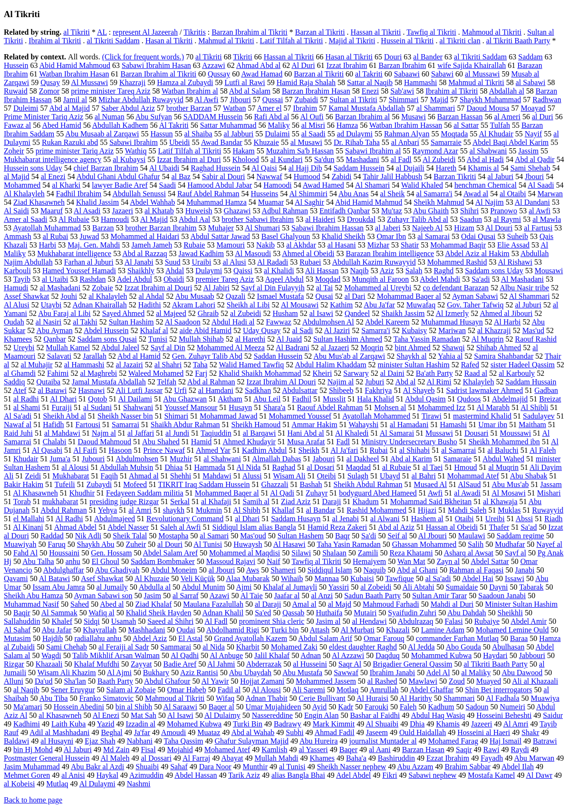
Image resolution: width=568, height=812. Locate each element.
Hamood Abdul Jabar (219, 185)
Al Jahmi (221, 664)
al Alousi (74, 467)
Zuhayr (316, 493)
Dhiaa (173, 467)
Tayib (21, 279)
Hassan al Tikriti (376, 32)
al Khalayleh (107, 296)
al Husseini (310, 664)
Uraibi (202, 262)
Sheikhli (510, 613)
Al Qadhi (185, 655)
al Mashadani (60, 288)
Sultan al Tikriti (353, 100)
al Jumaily (112, 587)
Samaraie (457, 459)
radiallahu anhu (97, 638)
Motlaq (347, 690)
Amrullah (383, 690)
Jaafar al (287, 596)
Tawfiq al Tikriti (431, 32)
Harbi (47, 245)
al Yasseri (312, 749)
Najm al (104, 433)
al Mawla (546, 219)
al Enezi (53, 176)
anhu (73, 561)
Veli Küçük (198, 578)
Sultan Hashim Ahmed (347, 339)
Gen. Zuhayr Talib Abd (207, 356)
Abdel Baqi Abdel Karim (510, 142)
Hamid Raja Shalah (306, 82)
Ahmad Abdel (75, 527)
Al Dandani (532, 202)
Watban (234, 108)
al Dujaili (410, 168)
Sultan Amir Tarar (439, 596)
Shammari (459, 698)
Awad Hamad (261, 74)
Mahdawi (216, 476)
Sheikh (308, 450)
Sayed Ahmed (123, 313)
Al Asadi (87, 211)
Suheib (517, 236)
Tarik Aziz (244, 775)
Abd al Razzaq (144, 253)
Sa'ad (528, 527)
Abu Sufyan (153, 117)
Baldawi (16, 741)
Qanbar (55, 339)
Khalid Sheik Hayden (159, 613)
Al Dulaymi (97, 784)
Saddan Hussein (278, 356)
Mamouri (230, 245)
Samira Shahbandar (503, 356)
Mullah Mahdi (276, 758)
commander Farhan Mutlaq (457, 638)
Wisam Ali (289, 476)
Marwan (550, 194)
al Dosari (320, 467)
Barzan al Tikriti (320, 32)
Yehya (107, 510)
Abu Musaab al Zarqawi (102, 134)
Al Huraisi (372, 698)
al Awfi (539, 211)
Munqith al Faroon (380, 279)
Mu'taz (391, 211)
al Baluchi (503, 450)
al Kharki (66, 185)
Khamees (18, 339)
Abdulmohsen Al (328, 322)
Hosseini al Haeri (483, 732)
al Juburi (528, 305)
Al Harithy (415, 698)
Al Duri (303, 65)
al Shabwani (488, 151)
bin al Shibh (134, 707)
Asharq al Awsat (468, 553)
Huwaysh (247, 544)
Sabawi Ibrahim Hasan (156, 65)
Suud (173, 262)
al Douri (170, 544)
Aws (252, 570)
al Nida (213, 647)
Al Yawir (215, 681)
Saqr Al (349, 664)
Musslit (334, 399)
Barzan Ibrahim (402, 65)
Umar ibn (492, 424)
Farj (201, 373)
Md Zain (116, 749)
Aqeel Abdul (284, 279)
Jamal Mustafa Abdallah (109, 382)
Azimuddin (146, 775)
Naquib (374, 570)
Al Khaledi (352, 433)
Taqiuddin (216, 433)
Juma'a (59, 459)
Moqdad (327, 279)
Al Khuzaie (152, 578)
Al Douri (498, 228)
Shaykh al (411, 356)
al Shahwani (222, 459)
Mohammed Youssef (300, 416)
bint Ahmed (413, 348)
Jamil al (75, 100)
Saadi (167, 185)
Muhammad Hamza (216, 202)
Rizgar (14, 664)
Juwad (89, 236)
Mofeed (135, 484)
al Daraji (268, 604)
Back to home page (33, 800)
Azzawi (213, 65)
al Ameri (507, 117)
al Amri (139, 510)
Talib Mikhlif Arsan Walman (116, 655)
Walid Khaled (422, 185)
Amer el (269, 108)
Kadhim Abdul (264, 450)
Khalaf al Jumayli (290, 587)
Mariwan (452, 330)
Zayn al (448, 561)
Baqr (342, 536)
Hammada (209, 467)
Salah (414, 271)
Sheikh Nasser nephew (351, 767)
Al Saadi (541, 185)
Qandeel (357, 313)
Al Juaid (289, 339)
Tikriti (242, 57)
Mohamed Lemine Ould (512, 630)
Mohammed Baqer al (227, 493)
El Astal (190, 638)
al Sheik (392, 194)
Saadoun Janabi (502, 596)
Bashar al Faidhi (375, 715)
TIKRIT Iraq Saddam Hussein (204, 484)
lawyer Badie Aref (119, 185)
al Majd (339, 604)
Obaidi (174, 279)
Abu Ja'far (379, 305)
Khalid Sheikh (343, 236)
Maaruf (51, 211)
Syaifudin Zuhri (412, 613)
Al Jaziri (337, 330)
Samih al (256, 501)
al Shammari (435, 108)
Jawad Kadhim (201, 253)
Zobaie (102, 288)
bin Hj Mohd (33, 749)
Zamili (368, 553)
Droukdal (361, 219)
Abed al (112, 604)
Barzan (103, 228)
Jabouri (324, 459)
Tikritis (194, 32)
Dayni (498, 587)
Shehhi (180, 476)
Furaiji (61, 407)
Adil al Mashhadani (59, 732)
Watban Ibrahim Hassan (405, 125)
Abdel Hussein (106, 330)
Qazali (236, 296)
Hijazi (427, 510)
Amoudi (173, 732)
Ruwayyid (548, 510)
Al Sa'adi (17, 416)
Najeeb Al (427, 228)
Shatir (410, 245)
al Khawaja (500, 501)
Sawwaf (346, 673)
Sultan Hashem (301, 536)
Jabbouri (532, 655)
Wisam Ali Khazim (67, 673)
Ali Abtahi (418, 587)
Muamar (271, 202)
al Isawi (321, 313)
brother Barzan (189, 108)
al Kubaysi (129, 159)
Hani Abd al (305, 433)
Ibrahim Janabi (392, 673)
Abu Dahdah (466, 613)
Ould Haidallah (422, 732)
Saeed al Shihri (170, 621)
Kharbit (248, 647)
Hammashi (420, 82)
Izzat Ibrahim (347, 65)
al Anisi (73, 775)
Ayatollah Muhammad (47, 228)
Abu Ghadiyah (117, 570)
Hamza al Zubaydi (185, 82)
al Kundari (286, 159)
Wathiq (136, 151)
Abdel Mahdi (440, 279)
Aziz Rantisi (199, 673)
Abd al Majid (69, 108)
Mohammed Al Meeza (231, 348)
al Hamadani (409, 424)
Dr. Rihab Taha (357, 142)
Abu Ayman (54, 330)
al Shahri (168, 365)
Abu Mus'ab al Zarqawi (349, 356)
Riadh (553, 519)
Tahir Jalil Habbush (392, 176)
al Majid (16, 176)
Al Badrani (292, 348)
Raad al (475, 373)
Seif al (397, 536)
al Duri (542, 117)
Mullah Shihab (201, 339)
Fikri (389, 775)
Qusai (324, 296)
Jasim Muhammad (32, 767)
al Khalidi (279, 271)
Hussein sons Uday (33, 168)
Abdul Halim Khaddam (330, 365)
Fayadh (492, 758)
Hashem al (427, 519)
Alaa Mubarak (248, 578)
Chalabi (55, 442)
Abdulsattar (300, 390)
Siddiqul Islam (330, 570)
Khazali (398, 630)
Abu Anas (353, 194)
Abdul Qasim (425, 399)
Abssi (524, 519)
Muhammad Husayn (452, 322)
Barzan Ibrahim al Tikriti (250, 32)
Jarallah (94, 356)
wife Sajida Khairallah (471, 65)
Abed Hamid (61, 125)
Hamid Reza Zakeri (337, 527)
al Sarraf (186, 596)
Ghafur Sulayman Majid (251, 741)
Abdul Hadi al (233, 322)
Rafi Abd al (271, 117)
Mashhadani (146, 630)
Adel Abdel (353, 775)
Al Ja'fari (344, 450)
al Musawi (306, 142)
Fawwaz (278, 322)
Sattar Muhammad (228, 125)
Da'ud (44, 681)
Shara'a (274, 407)
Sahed (79, 604)
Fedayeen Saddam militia (144, 493)
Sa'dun (324, 159)
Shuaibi (147, 767)
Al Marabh (493, 407)
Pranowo (503, 211)
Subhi (294, 732)
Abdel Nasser (128, 527)
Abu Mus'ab (510, 484)
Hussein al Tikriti (407, 41)
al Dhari (247, 519)
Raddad (52, 536)
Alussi (252, 476)
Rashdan (92, 279)
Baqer (348, 749)
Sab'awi (402, 91)
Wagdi (51, 655)
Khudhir (82, 493)
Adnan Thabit (266, 698)
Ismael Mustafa (280, 296)
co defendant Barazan (456, 288)
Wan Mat (411, 561)
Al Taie (252, 596)
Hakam (243, 151)
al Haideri (320, 219)
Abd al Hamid (139, 356)
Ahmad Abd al (258, 65)
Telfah (166, 382)
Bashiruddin (396, 758)
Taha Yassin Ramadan (427, 339)
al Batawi (52, 390)
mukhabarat (60, 501)
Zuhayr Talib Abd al (417, 219)
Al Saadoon (183, 322)
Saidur (553, 715)
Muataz (208, 732)
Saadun (471, 219)
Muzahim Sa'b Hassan (300, 151)
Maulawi (471, 536)
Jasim (152, 596)
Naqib (359, 271)
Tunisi (157, 339)
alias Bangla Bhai (298, 775)
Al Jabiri (216, 288)
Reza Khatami (411, 553)
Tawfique (399, 578)
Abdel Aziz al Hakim (477, 253)
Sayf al (515, 553)
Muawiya (545, 698)
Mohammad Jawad (228, 416)
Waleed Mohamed (155, 373)
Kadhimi (26, 724)
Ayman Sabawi (475, 296)
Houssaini (64, 553)
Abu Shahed (161, 442)
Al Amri (516, 724)
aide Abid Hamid (205, 330)
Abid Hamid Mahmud (368, 202)
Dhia (417, 724)
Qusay (50, 82)
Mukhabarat (70, 476)
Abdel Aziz (150, 638)
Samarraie (446, 142)
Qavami (16, 578)
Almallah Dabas (276, 459)
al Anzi (322, 596)
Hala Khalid (375, 399)
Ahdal (174, 271)
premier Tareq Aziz (224, 279)
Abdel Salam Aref (170, 553)
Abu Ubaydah (250, 673)
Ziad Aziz (296, 501)
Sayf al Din (168, 348)
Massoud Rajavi (231, 561)
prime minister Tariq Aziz (75, 151)
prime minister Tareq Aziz (110, 91)
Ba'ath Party (434, 373)
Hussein (16, 65)
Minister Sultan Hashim (521, 604)
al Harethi (250, 339)
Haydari (495, 655)
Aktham (230, 399)
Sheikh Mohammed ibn (504, 442)
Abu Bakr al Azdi (97, 767)
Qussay (219, 74)
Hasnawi (91, 390)
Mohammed (22, 185)
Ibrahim (305, 108)
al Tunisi (292, 767)
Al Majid (154, 219)
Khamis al (483, 168)
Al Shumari (262, 228)
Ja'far (142, 732)
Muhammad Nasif (31, 604)
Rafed (470, 365)
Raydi (520, 749)
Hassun (161, 134)
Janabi (525, 570)
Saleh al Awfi (180, 527)
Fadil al (229, 690)
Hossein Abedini (79, 707)
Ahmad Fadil (335, 732)
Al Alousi (266, 690)
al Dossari (156, 758)
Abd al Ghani (417, 570)
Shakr (530, 732)
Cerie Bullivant (322, 698)
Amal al (304, 604)
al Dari (355, 296)
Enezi (370, 91)
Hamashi (453, 424)
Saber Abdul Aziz (128, 108)
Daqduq (387, 655)
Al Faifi (85, 450)
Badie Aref (179, 664)
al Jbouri (222, 570)
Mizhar (378, 245)
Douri (393, 57)
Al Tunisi (207, 544)
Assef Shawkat (26, 296)
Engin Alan (321, 715)
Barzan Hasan (423, 749)
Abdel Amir (528, 621)
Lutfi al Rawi (244, 82)
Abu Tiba (53, 698)
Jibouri (240, 100)
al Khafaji (216, 501)
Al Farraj (196, 758)
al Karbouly (517, 373)
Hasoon (120, 450)
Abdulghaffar (63, 570)
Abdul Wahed (503, 459)
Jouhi (69, 296)
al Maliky (476, 673)
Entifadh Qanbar (344, 211)
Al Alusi (16, 305)
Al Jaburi (78, 749)
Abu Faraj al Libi (64, 313)
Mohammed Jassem (326, 681)
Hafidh (53, 424)
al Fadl (401, 159)
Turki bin (284, 630)
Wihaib (292, 578)
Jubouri (93, 459)
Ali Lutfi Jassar (139, 390)
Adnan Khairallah (99, 305)
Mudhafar (510, 544)
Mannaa (326, 578)
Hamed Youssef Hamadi (79, 271)
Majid (439, 100)
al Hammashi (84, 365)
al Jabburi (239, 134)
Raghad (283, 467)
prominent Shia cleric (272, 621)
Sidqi (92, 621)
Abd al (405, 382)
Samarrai (125, 424)
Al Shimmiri (308, 194)
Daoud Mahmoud (104, 442)
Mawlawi (423, 681)
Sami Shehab (530, 168)
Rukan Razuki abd (70, 142)
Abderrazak (264, 664)
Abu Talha (38, 561)
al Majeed (171, 313)
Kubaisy (414, 330)
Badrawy (287, 724)
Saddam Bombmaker (163, 561)
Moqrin (372, 348)
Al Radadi (272, 262)
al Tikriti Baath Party (518, 41)
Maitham (532, 424)
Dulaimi (277, 134)
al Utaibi (55, 279)
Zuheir (135, 544)
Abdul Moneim (174, 570)
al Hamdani (215, 390)
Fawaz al (17, 125)
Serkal (180, 501)
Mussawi (439, 433)
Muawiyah (20, 544)
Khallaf (283, 510)
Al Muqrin (487, 339)
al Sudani (97, 407)
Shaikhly (140, 271)
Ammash (17, 236)
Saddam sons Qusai (107, 339)
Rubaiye (487, 621)
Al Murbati (357, 630)
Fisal (148, 749)
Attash (320, 630)
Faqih (109, 476)
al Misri (313, 125)
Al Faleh (542, 450)
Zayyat (141, 664)
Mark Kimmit (334, 724)
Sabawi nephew (432, 775)
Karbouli (17, 271)
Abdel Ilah (517, 767)
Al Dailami (135, 399)
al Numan (110, 117)
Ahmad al (144, 476)
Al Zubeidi (439, 159)
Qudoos (469, 399)
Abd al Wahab (252, 732)
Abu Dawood (522, 673)
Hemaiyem (369, 561)
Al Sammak (59, 613)
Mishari (549, 493)
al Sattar (466, 125)
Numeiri (512, 707)
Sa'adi (481, 279)
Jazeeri (481, 724)
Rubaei (310, 262)
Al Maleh (115, 758)
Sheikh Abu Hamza (33, 596)
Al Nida (248, 467)
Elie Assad (513, 245)
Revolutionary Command (184, 519)
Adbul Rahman (285, 211)
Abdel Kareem (387, 322)
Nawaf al (17, 424)
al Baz (180, 176)
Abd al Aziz (396, 527)
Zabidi (342, 176)
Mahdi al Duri (452, 604)
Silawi (301, 553)
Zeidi (33, 476)
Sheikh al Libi (248, 305)
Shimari (176, 416)
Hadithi (149, 305)
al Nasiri (49, 322)
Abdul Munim (203, 587)
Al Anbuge (226, 655)
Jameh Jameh (151, 245)
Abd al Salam (249, 91)
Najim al (340, 382)
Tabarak (531, 587)
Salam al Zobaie (131, 690)
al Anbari (405, 142)
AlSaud (469, 484)
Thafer (499, 527)
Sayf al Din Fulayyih (273, 288)
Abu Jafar (57, 630)
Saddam (530, 57)
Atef (19, 390)
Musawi (413, 117)
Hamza (347, 125)
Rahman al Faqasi (476, 570)
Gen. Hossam (111, 553)
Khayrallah (99, 630)
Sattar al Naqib (370, 82)
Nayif (533, 134)
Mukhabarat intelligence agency (52, 159)
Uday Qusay (262, 330)
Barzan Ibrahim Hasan (316, 91)
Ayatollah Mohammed (376, 416)
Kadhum (441, 707)
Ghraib (208, 313)
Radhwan (546, 100)
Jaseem (377, 732)
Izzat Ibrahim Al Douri (281, 382)
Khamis (448, 724)
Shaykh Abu (96, 544)
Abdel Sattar (490, 561)
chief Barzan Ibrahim (106, 168)
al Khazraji (494, 330)
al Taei (433, 467)
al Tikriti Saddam (113, 41)
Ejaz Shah (100, 741)
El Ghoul (105, 561)
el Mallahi (28, 519)
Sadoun (477, 707)
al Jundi (177, 433)
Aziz (387, 271)
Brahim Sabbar (468, 767)
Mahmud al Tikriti (226, 41)
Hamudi (16, 288)
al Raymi (507, 219)
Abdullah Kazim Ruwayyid (374, 262)
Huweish (198, 211)
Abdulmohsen (137, 459)
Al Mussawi (89, 82)
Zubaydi (99, 484)
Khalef (61, 621)
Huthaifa (329, 613)
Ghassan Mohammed (424, 544)
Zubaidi (306, 100)
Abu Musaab (194, 296)
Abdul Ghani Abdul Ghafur (118, 176)
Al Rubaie (73, 219)
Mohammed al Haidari (144, 236)
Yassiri (338, 587)
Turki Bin (247, 724)
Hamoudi (115, 219)
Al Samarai (397, 433)
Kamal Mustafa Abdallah (366, 108)
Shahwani (138, 407)
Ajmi (243, 587)
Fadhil (301, 399)
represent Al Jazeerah (145, 32)
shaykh (173, 510)
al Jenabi (345, 519)
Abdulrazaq (415, 621)
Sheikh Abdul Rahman (368, 484)
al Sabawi (531, 82)
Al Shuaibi (382, 724)
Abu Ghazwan (185, 399)
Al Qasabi (47, 450)
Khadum (366, 501)
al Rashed (382, 681)
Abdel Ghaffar (432, 690)
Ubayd (390, 476)
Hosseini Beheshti (503, 715)
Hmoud (465, 467)
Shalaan (334, 553)
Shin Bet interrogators (498, 690)
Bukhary (156, 673)
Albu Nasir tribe (524, 288)
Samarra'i (375, 330)
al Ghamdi (20, 373)
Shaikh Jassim (402, 313)
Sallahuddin (22, 621)
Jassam (551, 484)
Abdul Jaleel (120, 348)
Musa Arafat (306, 442)
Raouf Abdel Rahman (330, 407)
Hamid (201, 442)
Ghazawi (237, 211)
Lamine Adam (442, 630)
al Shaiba (198, 134)
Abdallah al (506, 91)
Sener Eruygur (73, 690)
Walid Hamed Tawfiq (251, 365)
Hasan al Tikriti (169, 41)
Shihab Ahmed (498, 348)
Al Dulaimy (222, 715)
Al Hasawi (289, 544)
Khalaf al (154, 330)
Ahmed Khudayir (249, 442)
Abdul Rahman (63, 510)
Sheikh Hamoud (256, 424)
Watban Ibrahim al (190, 91)
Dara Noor (215, 767)
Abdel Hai (477, 578)
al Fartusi (538, 228)
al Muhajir (37, 365)
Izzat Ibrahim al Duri (189, 159)
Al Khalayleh (24, 194)
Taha (200, 365)
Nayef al (549, 544)
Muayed (488, 681)
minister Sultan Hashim (414, 365)
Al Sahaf (17, 630)
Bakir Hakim (23, 484)
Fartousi (88, 424)
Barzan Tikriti (454, 176)
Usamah (123, 621)
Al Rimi (439, 382)
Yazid (106, 724)
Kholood (245, 159)
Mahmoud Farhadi (391, 604)
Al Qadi (282, 493)
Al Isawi (180, 715)
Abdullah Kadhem (120, 125)
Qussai (272, 100)
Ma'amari (27, 707)
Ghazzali (275, 484)
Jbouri (534, 176)
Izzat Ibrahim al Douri (159, 288)
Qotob (97, 399)
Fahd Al (25, 553)
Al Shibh (246, 510)
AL (102, 32)
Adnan (310, 655)
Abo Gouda (463, 647)
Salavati (59, 356)
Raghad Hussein (215, 168)
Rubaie (194, 245)
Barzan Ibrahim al (362, 117)
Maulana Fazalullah (213, 604)
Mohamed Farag (453, 741)
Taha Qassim (183, 741)
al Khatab (159, 211)
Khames (322, 758)
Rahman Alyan (407, 134)
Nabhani (140, 741)
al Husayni (56, 741)
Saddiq (14, 382)
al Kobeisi (19, 784)
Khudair (25, 459)
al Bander (428, 57)
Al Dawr (539, 775)
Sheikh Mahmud (439, 202)
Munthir (255, 767)
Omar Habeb (186, 690)
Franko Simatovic (106, 698)
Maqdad (358, 467)
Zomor (49, 91)
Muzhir (181, 459)
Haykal (107, 775)
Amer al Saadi (26, 219)
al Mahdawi (62, 433)
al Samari (214, 536)
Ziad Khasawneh (39, 202)
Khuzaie (266, 142)
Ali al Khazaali (535, 681)
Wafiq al (101, 613)
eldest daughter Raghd (363, 647)
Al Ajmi (119, 673)
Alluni (13, 681)
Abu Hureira (318, 741)
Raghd (443, 271)
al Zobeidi (375, 587)
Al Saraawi (180, 707)
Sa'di (368, 536)
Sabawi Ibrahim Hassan (327, 228)
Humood (307, 176)
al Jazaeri (335, 348)
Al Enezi (106, 715)
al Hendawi (369, 621)
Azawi (220, 596)
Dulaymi (208, 271)
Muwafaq (420, 305)
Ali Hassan (322, 271)
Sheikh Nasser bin (125, 416)
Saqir (464, 749)
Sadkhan (258, 390)
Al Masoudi (253, 253)
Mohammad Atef (473, 476)
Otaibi (464, 519)
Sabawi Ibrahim (133, 142)
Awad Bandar (221, 142)
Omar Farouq (384, 638)
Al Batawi (54, 578)
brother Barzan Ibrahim (160, 228)
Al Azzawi (348, 655)
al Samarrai (458, 450)
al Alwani (385, 519)
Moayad (533, 108)
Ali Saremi (308, 690)
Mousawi (549, 271)
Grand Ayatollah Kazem (250, 638)
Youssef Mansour (191, 407)
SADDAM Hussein (213, 117)
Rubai (379, 450)
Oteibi (326, 476)
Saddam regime (520, 536)
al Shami (26, 407)
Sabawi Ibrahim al (373, 151)
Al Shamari (372, 185)
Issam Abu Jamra (58, 587)
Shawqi (453, 348)
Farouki (376, 707)
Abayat (232, 758)
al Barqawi (259, 433)
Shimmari (404, 100)
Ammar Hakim (314, 424)
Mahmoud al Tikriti (491, 32)
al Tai (324, 288)
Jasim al (328, 621)
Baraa (519, 638)
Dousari (476, 433)
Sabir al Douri (223, 176)
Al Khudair (496, 134)
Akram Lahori (193, 305)
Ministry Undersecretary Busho (409, 442)
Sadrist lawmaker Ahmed (484, 390)
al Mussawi (482, 74)
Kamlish (274, 749)
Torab (22, 501)
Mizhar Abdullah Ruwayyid (140, 100)
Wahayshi (363, 424)
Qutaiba (48, 382)
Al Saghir (309, 202)
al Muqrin (503, 467)
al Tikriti (76, 32)
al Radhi (26, 399)
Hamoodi (277, 185)
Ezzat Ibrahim (447, 758)
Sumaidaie (462, 587)
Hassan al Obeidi (452, 527)
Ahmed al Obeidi (308, 253)
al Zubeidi (245, 313)
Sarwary (355, 373)
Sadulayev (539, 416)
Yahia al (450, 356)
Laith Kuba (68, 724)
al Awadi (467, 493)
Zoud (457, 681)
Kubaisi (362, 578)
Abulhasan (508, 647)
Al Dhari (63, 399)
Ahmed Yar (213, 450)
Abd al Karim (411, 459)
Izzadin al (140, 724)
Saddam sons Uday (494, 271)
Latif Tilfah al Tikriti (291, 41)
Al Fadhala (503, 698)
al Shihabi (414, 450)
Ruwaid (16, 91)
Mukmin (209, 510)
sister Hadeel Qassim (523, 365)
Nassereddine (272, 715)
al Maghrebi (98, 373)
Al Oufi (311, 117)
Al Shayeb (419, 390)
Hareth (446, 168)
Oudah (14, 322)
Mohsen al (390, 407)
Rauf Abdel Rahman (208, 194)
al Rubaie (396, 467)
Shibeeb (341, 390)
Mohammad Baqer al (409, 296)
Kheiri (322, 373)
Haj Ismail (505, 741)
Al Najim (489, 202)
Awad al (475, 194)
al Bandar (321, 510)
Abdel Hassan (195, 775)
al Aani (380, 749)
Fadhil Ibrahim (79, 194)
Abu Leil (266, 399)
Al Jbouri (432, 536)
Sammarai (175, 647)
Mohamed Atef (227, 749)
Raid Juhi (18, 433)
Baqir (21, 613)
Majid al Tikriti (352, 41)
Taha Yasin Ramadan (348, 544)
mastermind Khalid (482, 416)
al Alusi (234, 262)
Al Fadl (215, 621)
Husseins (265, 194)
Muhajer (221, 228)
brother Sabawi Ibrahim (257, 219)
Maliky (278, 125)
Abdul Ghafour (167, 681)
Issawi (514, 578)
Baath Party (115, 681)
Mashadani (362, 159)
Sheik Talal (130, 536)
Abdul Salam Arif (325, 638)
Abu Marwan (534, 758)
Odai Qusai (478, 236)
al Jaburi (501, 176)
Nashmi (139, 784)
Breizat (550, 399)
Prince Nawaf (164, 450)
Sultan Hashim (131, 322)
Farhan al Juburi (89, 262)
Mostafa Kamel (491, 775)
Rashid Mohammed (376, 510)
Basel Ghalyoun (285, 236)
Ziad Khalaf (153, 604)
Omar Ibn (391, 236)
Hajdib (52, 638)
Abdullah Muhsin (126, 467)
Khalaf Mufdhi (97, 664)
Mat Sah (143, 715)
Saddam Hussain (530, 382)
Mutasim (17, 638)
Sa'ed (263, 613)
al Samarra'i (434, 194)
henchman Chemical (485, 185)
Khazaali (49, 664)
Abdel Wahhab (152, 202)
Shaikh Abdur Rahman (185, 424)
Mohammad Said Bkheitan (431, 501)
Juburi (374, 382)
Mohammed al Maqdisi (244, 553)
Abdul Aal (194, 219)
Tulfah (500, 125)
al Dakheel (363, 459)
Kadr (345, 707)
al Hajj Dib (305, 168)
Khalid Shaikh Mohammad (260, 373)
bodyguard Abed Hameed (378, 493)
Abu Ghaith (431, 211)
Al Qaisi (264, 168)
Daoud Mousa (487, 108)
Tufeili (65, 484)
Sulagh (357, 476)
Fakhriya (378, 390)
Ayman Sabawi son (103, 596)
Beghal (111, 732)
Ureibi (495, 519)
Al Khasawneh (35, 493)
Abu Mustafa (302, 673)
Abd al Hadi (485, 159)
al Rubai (55, 236)
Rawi (491, 749)
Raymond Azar (435, 151)
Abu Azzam (415, 767)
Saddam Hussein (359, 168)
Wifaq (225, 698)
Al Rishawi (515, 262)
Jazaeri (122, 211)
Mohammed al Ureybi (377, 288)
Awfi (435, 493)
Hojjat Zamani (262, 681)
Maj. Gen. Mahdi (93, 245)
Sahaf (178, 767)
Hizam (464, 228)
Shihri (469, 211)
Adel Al (438, 673)
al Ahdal (151, 296)
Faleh (408, 707)
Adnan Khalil (223, 613)
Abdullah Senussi (138, 194)
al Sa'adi (438, 578)
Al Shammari (529, 296)
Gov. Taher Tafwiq (475, 305)
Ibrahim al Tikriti (55, 41)
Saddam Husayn (295, 519)
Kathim (341, 305)
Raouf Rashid (536, 339)
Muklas (509, 510)
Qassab (293, 613)
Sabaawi (407, 74)
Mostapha (173, 536)
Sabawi (442, 74)
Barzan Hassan (460, 117)
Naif (273, 561)
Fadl (342, 442)
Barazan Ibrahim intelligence (390, 253)
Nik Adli (88, 536)
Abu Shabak (529, 476)
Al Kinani (28, 527)
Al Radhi (69, 519)
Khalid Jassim (97, 202)
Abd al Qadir (535, 159)
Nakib (265, 245)
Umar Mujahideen (273, 707)
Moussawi (515, 433)
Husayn (240, 407)
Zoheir (14, 151)
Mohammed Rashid (457, 262)
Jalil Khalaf (271, 655)
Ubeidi (179, 142)
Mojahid (180, 749)
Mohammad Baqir (458, 245)
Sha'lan (75, 681)
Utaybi (51, 305)
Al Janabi (139, 262)
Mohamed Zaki (294, 647)
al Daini (392, 373)
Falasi (453, 621)
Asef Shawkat (102, 578)
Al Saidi (16, 211)
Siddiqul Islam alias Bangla (254, 527)
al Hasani (341, 245)
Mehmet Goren (27, 775)
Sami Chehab (66, 647)
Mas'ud (533, 330)
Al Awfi (206, 100)
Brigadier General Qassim (412, 664)
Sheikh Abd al (64, 416)
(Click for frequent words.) (143, 57)
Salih (475, 544)
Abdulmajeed (114, 519)
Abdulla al (155, 587)
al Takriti (369, 74)
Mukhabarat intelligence (74, 253)
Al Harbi (507, 322)
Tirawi (432, 416)
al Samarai (433, 236)
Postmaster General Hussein (46, 758)
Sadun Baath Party (372, 596)
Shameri (283, 570)
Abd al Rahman (211, 382)
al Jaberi (388, 228)
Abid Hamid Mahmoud (74, 65)
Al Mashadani (522, 279)
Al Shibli (534, 407)
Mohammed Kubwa (441, 655)
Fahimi (57, 373)
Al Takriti (174, 125)
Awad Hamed (323, 185)
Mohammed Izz (441, 407)
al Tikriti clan (459, 41)
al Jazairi (129, 365)
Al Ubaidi (164, 168)
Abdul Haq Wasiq (438, 715)
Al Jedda (421, 647)
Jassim (528, 151)
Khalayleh (478, 382)
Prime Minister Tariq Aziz (43, 117)
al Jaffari (140, 433)
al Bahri (424, 476)
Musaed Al (430, 484)
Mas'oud (253, 536)
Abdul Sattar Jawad (220, 236)
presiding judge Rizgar (124, 501)
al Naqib (26, 690)
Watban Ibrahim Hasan (74, 74)
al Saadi (313, 134)
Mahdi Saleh (467, 510)
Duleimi (25, 108)
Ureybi (23, 348)
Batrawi (545, 741)
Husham (285, 313)
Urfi (180, 390)
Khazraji (132, 82)
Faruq (56, 544)
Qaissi (242, 271)
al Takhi (85, 322)
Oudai (185, 630)
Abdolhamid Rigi (233, 630)
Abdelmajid (510, 399)
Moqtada (454, 134)
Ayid (319, 707)
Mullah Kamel (68, 348)
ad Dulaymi (355, 134)
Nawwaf (269, 176)
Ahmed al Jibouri (506, 313)
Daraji (331, 501)
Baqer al (221, 707)
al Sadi (302, 330)
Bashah (310, 484)
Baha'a (356, 758)
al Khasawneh (60, 715)
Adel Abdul (134, 279)
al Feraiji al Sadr (123, 647)
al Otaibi (513, 194)
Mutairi (365, 613)
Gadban (546, 390)
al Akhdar (301, 245)
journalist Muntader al (382, 741)
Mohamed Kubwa (194, 724)
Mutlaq (57, 784)
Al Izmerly (452, 313)
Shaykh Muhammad (490, 100)
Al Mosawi (508, 493)
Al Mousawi (300, 305)
